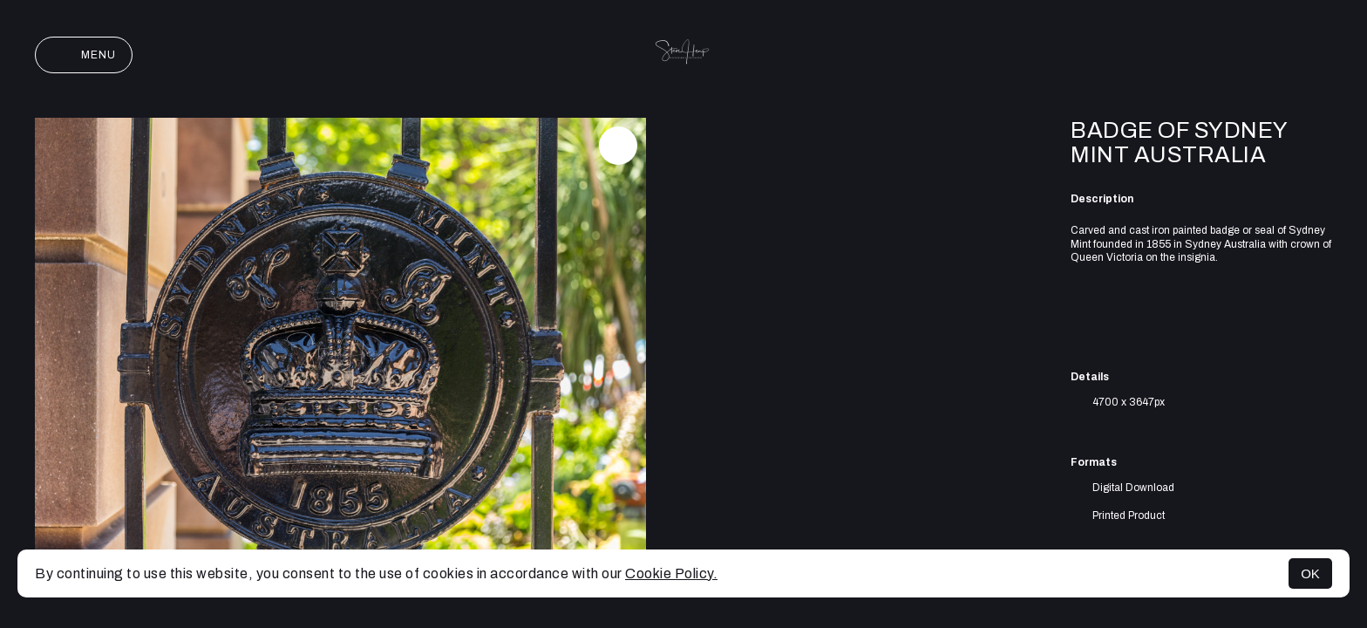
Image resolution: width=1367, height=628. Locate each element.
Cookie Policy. (671, 573)
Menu (83, 54)
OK (1310, 573)
